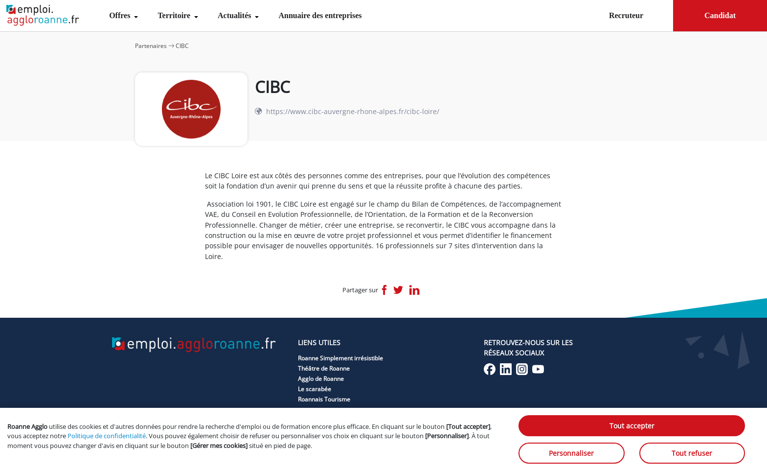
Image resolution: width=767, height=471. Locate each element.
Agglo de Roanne (321, 379)
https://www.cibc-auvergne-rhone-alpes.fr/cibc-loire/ (352, 111)
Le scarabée (314, 389)
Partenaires (151, 46)
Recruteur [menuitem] (626, 15)
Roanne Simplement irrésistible (340, 358)
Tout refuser (692, 453)
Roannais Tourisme (324, 399)
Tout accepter (631, 425)
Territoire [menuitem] (175, 15)
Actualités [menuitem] (235, 15)
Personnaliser (571, 453)
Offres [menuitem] (120, 15)
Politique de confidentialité (107, 435)
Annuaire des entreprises (319, 15)
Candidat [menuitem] (720, 15)
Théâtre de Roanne (324, 368)
